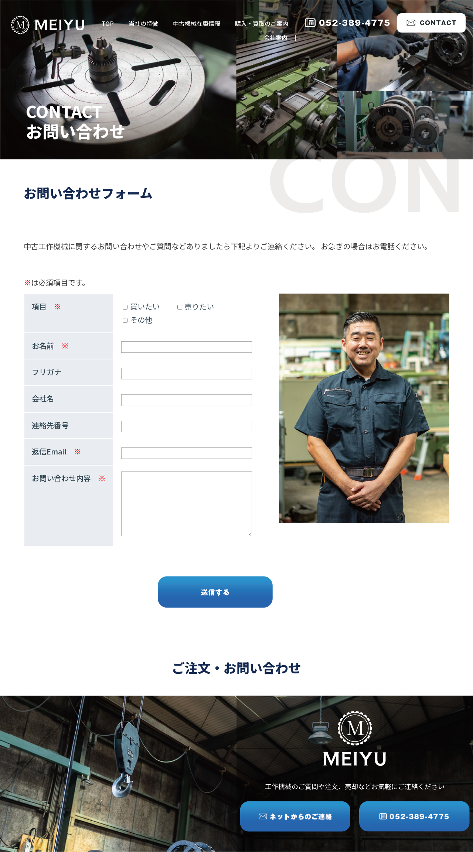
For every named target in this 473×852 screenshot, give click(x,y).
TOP (108, 23)
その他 (137, 319)
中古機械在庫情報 (196, 23)
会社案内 (275, 37)
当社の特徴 (143, 23)
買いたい (141, 306)
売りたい (195, 306)
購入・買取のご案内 (261, 23)
